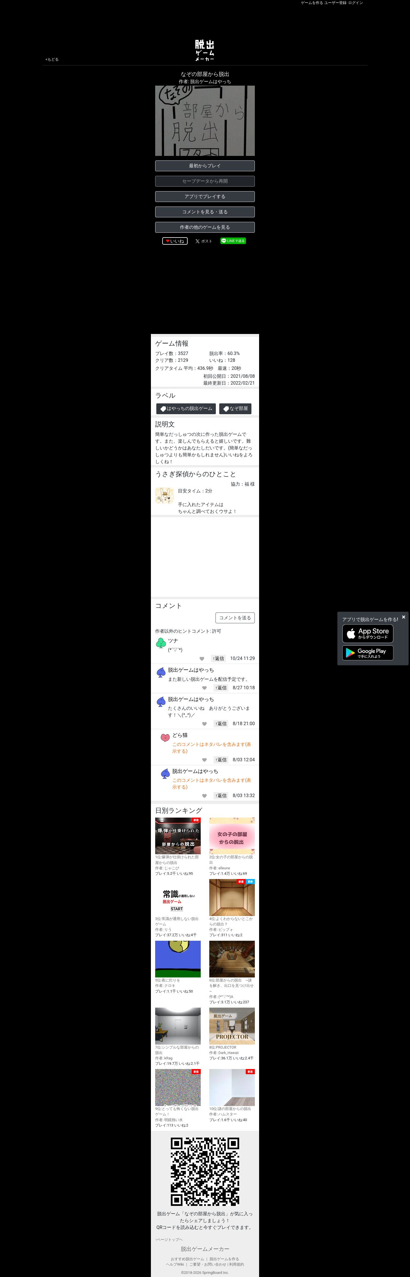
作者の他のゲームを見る (205, 227)
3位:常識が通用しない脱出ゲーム (178, 902)
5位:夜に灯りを (178, 962)
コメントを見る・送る (205, 211)
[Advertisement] (205, 21)
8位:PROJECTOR (232, 1028)
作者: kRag (164, 1058)
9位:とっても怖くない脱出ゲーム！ (178, 1092)
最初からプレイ (205, 165)
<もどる (52, 59)
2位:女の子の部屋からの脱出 (232, 841)
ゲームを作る (312, 3)
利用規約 (236, 1264)
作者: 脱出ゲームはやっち (205, 81)
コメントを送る (235, 617)
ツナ (173, 640)
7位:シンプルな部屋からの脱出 (178, 1031)
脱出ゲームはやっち (191, 670)
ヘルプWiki (175, 1264)
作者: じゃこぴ (167, 868)
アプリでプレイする (205, 196)
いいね (177, 241)
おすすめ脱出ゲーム (187, 1259)
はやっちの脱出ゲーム (186, 408)
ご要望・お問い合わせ (207, 1264)
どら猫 (180, 735)
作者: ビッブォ (221, 929)
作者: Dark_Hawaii (224, 1053)
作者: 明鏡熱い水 (169, 1120)
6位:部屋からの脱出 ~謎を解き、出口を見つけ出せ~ (232, 967)
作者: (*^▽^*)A (221, 997)
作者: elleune (219, 868)
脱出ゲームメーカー (205, 1249)
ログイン (355, 3)
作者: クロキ (165, 985)
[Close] (403, 616)
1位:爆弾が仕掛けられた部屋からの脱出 (178, 841)
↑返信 (218, 658)
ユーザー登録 (335, 3)
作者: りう (163, 929)
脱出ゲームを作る (224, 1259)
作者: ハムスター (223, 1114)
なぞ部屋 (235, 408)
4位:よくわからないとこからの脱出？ (232, 902)
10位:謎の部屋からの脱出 (232, 1090)
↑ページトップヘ (169, 1239)
